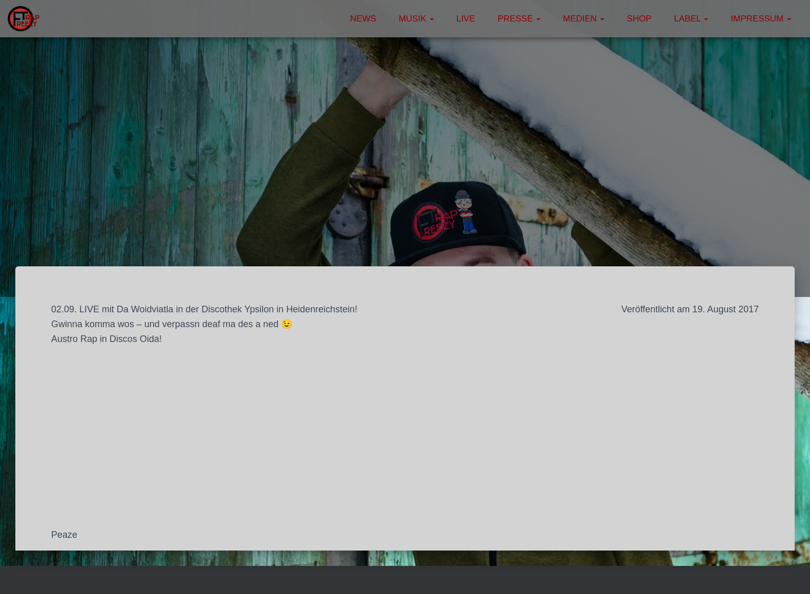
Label (691, 19)
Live (465, 19)
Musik (416, 19)
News (363, 19)
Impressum (761, 19)
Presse (519, 19)
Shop (639, 19)
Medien (583, 19)
